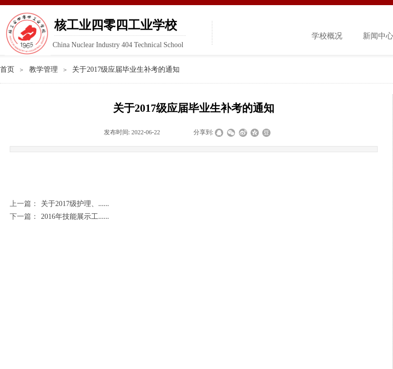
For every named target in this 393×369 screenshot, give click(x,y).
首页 (7, 69)
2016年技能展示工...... (59, 216)
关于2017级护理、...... (59, 203)
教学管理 (43, 69)
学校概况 (327, 36)
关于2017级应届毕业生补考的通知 (126, 69)
